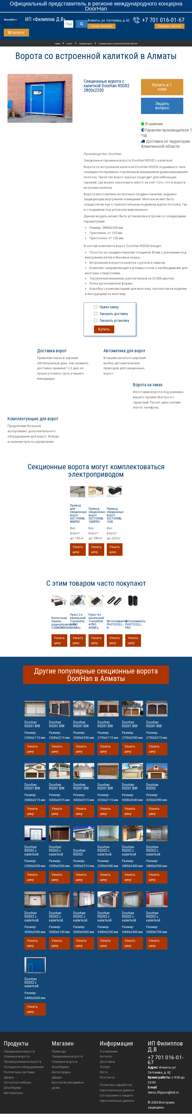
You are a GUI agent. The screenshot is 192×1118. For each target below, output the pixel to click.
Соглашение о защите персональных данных (117, 1098)
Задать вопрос (162, 105)
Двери (9, 1077)
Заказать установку (114, 320)
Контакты (107, 1077)
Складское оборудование (24, 1067)
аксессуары (61, 1072)
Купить (104, 329)
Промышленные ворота (22, 1062)
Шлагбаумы (12, 1088)
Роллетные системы (19, 1072)
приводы (59, 1051)
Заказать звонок (169, 26)
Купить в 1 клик (162, 87)
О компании (109, 1051)
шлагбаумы (60, 1067)
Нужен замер (109, 307)
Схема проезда (101, 26)
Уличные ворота (17, 1056)
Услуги (105, 1067)
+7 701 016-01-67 (163, 20)
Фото (104, 1072)
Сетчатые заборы (17, 1082)
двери (57, 1077)
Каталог (16, 32)
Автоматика (13, 1093)
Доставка (107, 1062)
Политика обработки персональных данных (117, 1087)
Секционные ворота (19, 1051)
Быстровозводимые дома (68, 1085)
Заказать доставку (114, 314)
